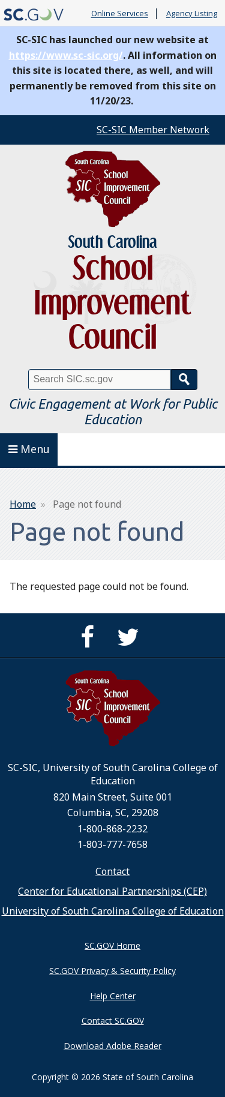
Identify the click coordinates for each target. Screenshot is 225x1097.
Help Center (113, 996)
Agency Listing (191, 13)
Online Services (119, 13)
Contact (112, 871)
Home (23, 504)
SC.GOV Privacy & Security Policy (112, 970)
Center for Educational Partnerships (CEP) (112, 891)
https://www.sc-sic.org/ (66, 55)
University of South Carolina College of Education (113, 911)
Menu (29, 449)
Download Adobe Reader (112, 1045)
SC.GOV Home (112, 945)
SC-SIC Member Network (153, 129)
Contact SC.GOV (113, 1020)
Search (184, 379)
